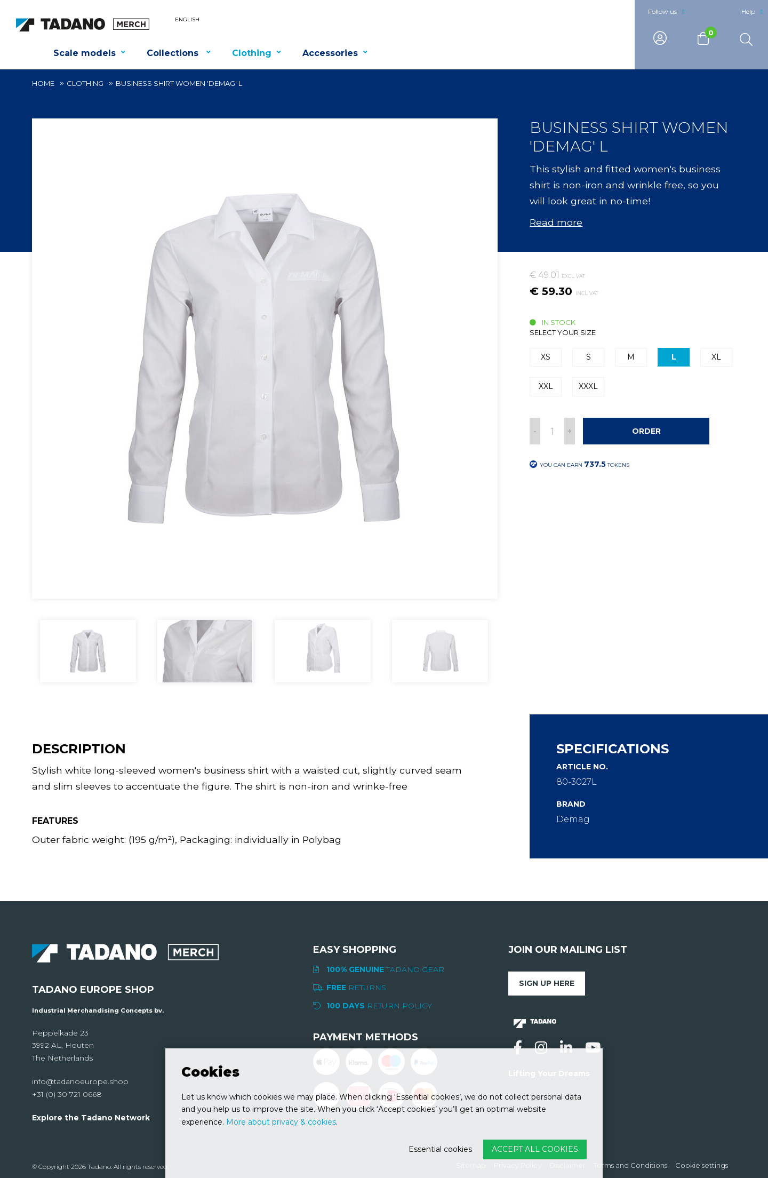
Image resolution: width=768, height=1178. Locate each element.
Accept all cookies (535, 1149)
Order (646, 431)
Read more (556, 222)
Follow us (662, 11)
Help (748, 11)
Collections (174, 53)
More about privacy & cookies (281, 1122)
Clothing (251, 53)
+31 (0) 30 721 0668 (67, 1094)
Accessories (330, 53)
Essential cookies (440, 1149)
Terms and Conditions (630, 1165)
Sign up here (546, 983)
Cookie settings (701, 1165)
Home (43, 83)
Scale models (84, 53)
